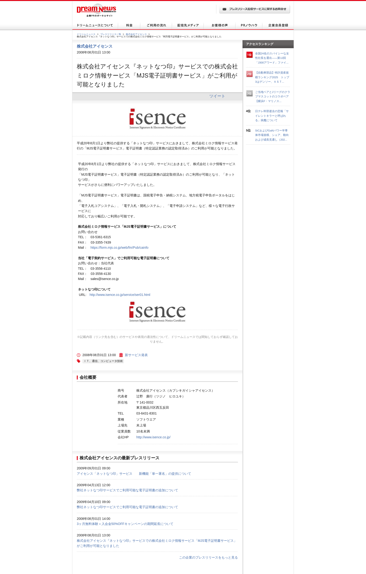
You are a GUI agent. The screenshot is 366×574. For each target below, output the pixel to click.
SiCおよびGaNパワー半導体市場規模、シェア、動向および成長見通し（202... (272, 135)
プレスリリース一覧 (110, 34)
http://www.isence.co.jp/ (153, 437)
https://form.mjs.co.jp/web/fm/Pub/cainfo (119, 247)
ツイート (217, 96)
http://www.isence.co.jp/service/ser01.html (120, 295)
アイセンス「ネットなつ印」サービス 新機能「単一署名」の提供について (134, 473)
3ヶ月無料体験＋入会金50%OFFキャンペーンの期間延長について (125, 524)
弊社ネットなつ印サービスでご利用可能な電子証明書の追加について (127, 490)
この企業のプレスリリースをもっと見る (208, 557)
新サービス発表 (136, 355)
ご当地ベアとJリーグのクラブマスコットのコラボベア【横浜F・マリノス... (272, 96)
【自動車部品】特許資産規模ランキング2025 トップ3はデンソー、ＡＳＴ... (272, 77)
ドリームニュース (86, 34)
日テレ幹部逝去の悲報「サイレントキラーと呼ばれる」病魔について (272, 116)
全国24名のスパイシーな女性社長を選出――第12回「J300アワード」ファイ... (272, 58)
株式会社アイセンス (136, 34)
